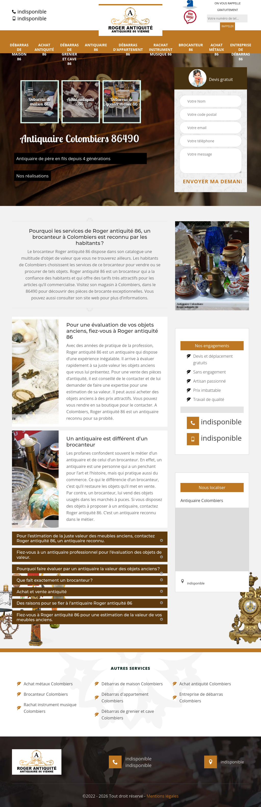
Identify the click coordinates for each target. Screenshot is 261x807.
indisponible (29, 11)
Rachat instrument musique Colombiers (46, 708)
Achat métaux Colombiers (45, 684)
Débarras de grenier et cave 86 (69, 54)
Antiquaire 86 (96, 47)
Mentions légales (162, 796)
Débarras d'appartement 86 (128, 50)
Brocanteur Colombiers (42, 694)
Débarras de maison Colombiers (129, 684)
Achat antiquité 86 (44, 50)
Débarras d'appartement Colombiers (121, 697)
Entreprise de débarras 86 (240, 52)
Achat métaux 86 (216, 50)
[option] (39, 101)
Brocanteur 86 (191, 47)
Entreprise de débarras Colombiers (198, 697)
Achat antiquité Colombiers (202, 684)
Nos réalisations (32, 176)
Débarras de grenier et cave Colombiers (124, 714)
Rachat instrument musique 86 (160, 50)
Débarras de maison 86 (19, 52)
